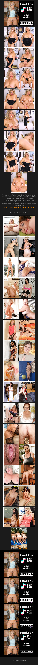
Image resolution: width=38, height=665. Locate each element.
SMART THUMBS (22, 548)
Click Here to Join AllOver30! (19, 207)
